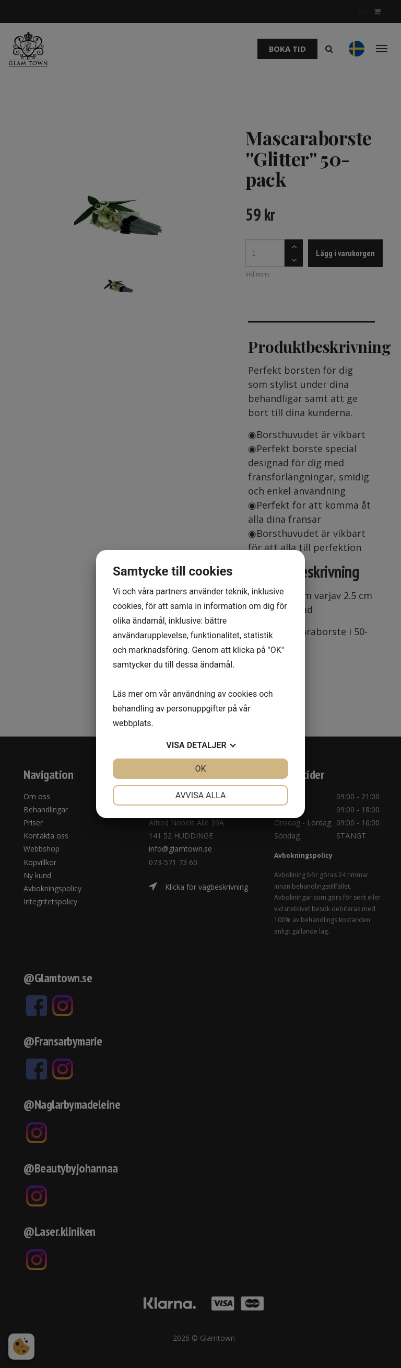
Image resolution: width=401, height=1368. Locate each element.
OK (200, 769)
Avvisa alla (200, 795)
